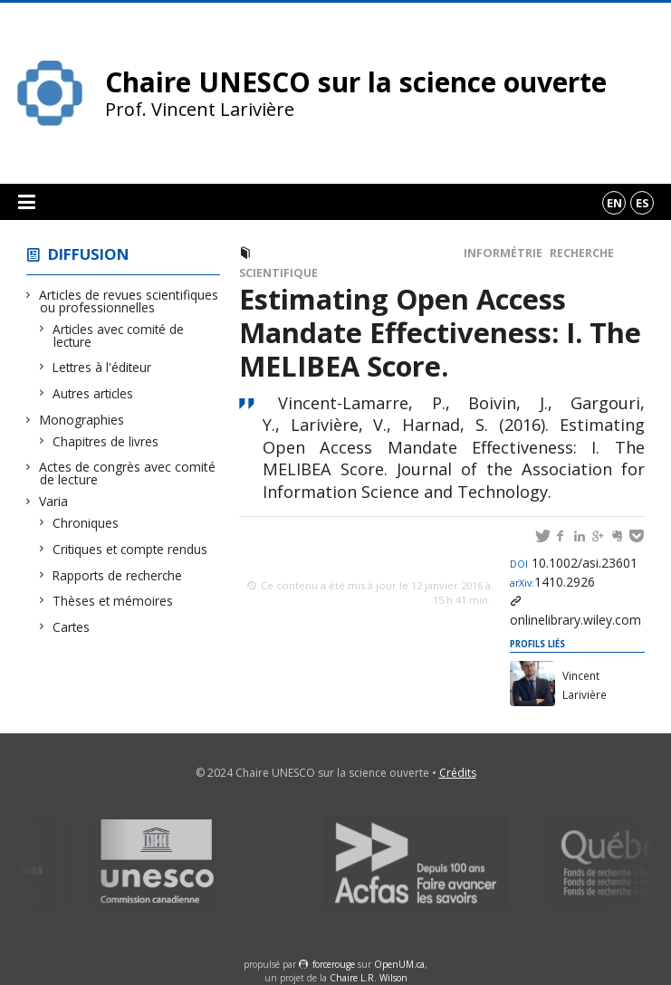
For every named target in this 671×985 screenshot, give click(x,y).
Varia (54, 501)
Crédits (457, 772)
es (642, 203)
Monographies (82, 419)
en (614, 203)
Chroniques (86, 522)
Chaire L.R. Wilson (368, 977)
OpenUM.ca (399, 964)
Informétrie (503, 253)
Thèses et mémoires (113, 600)
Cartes (71, 627)
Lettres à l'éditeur (102, 367)
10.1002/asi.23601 (573, 562)
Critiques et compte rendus (130, 549)
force (333, 964)
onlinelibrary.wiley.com (575, 619)
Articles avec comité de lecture (118, 335)
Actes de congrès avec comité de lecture (128, 473)
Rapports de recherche (117, 575)
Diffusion (88, 254)
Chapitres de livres (105, 441)
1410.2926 (552, 581)
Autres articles (93, 393)
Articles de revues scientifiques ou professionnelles (129, 301)
